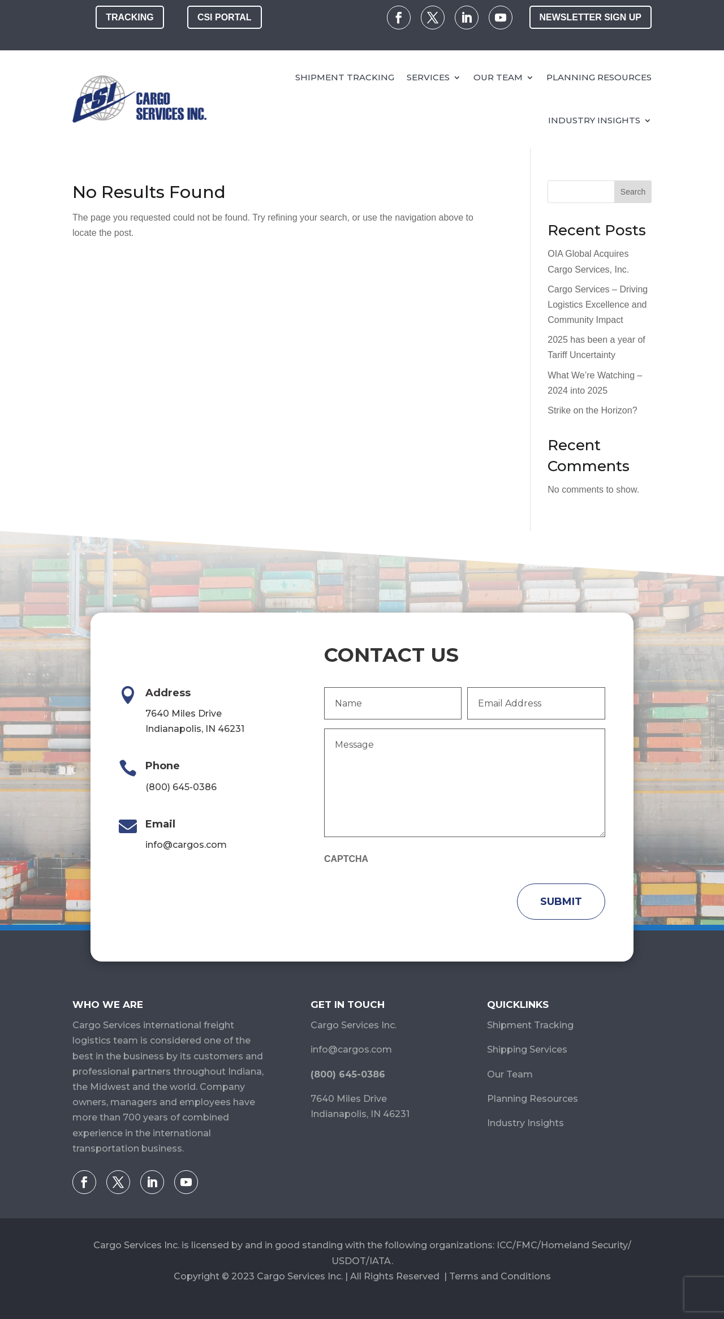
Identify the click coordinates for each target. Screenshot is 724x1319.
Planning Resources (599, 77)
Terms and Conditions (500, 1276)
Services (428, 77)
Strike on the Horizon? (592, 410)
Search (632, 191)
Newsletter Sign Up (590, 17)
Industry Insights (594, 120)
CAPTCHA (346, 859)
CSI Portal (224, 17)
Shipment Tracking (344, 77)
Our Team (498, 77)
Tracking (129, 17)
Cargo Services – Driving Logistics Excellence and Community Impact (598, 305)
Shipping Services (527, 1049)
